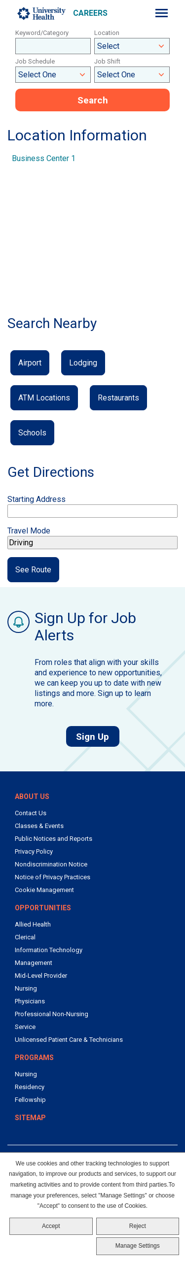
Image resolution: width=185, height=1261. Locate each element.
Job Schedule (35, 61)
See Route (33, 569)
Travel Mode (28, 530)
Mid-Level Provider (41, 975)
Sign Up (97, 736)
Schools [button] (32, 432)
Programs (34, 1058)
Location (106, 32)
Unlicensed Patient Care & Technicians (69, 1039)
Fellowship (30, 1099)
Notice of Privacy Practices (52, 877)
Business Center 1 (43, 158)
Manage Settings (137, 1245)
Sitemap (30, 1118)
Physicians (30, 1001)
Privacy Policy (34, 851)
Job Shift (107, 61)
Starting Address (36, 499)
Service (25, 1026)
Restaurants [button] (118, 397)
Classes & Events (39, 826)
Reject (137, 1226)
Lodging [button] (83, 362)
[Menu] (161, 13)
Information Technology (48, 950)
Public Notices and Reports (53, 838)
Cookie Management (44, 890)
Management (33, 962)
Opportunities (43, 908)
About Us (32, 796)
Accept (51, 1226)
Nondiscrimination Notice (51, 864)
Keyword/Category (42, 32)
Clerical (25, 937)
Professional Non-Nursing (51, 1014)
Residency (29, 1087)
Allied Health (33, 924)
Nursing (26, 988)
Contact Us (30, 813)
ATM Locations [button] (44, 397)
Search (92, 100)
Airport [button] (29, 362)
